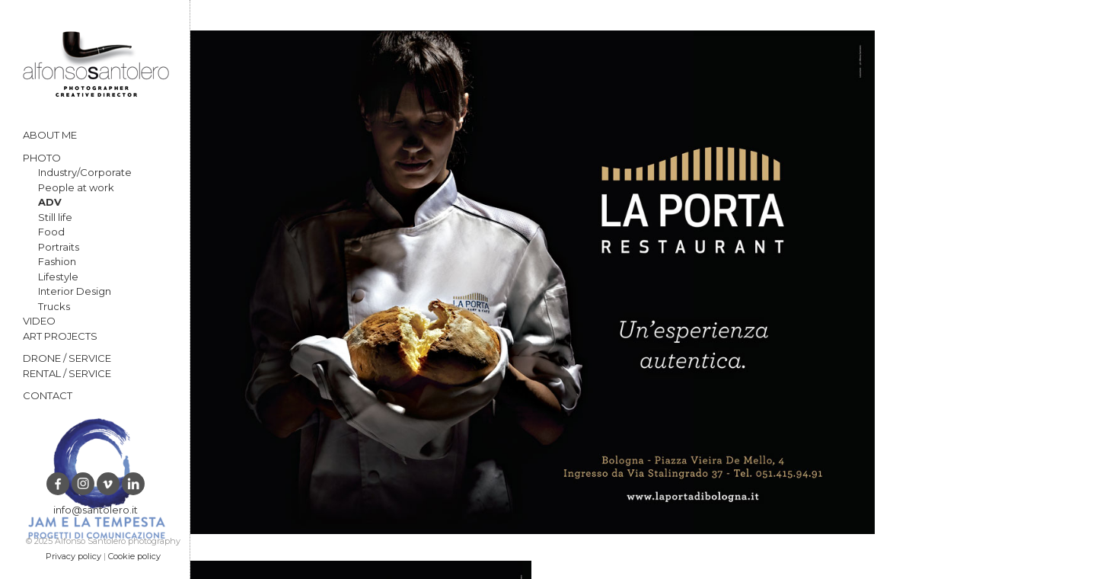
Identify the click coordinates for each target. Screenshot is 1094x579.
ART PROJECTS (60, 336)
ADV (50, 202)
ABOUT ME (50, 135)
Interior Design (74, 291)
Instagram (83, 483)
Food (51, 232)
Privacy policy (73, 556)
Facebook (57, 483)
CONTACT (47, 395)
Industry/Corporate (85, 172)
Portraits (58, 247)
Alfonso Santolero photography (96, 64)
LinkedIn (133, 483)
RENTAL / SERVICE (67, 373)
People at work (76, 187)
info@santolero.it (95, 510)
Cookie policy (134, 556)
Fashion (57, 261)
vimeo (108, 483)
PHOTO (42, 158)
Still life (55, 217)
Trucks (54, 306)
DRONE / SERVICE (67, 358)
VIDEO (39, 321)
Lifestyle (58, 276)
